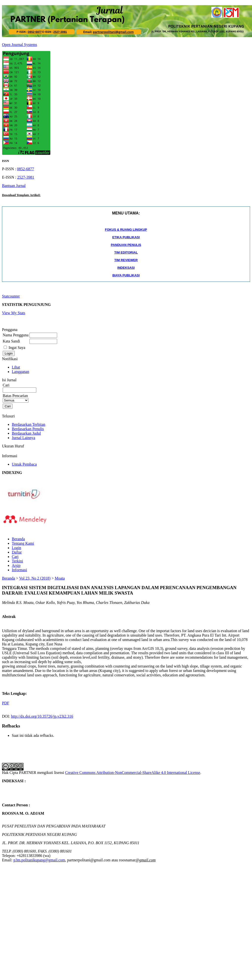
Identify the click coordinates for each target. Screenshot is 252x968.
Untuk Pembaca (24, 464)
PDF (5, 703)
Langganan (20, 372)
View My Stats (13, 313)
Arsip (16, 565)
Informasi (19, 570)
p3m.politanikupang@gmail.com (39, 860)
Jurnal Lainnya (23, 438)
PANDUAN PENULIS (126, 245)
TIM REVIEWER (126, 260)
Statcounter (11, 296)
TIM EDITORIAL (126, 252)
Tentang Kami (23, 543)
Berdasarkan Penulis (28, 429)
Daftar (17, 552)
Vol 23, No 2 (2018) (34, 578)
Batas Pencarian (15, 398)
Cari (15, 557)
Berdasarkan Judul (26, 433)
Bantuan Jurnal (13, 186)
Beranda (18, 539)
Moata (60, 578)
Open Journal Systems (19, 45)
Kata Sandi (11, 341)
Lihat (16, 367)
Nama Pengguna (15, 335)
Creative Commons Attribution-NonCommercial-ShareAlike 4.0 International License (132, 772)
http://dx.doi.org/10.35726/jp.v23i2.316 (42, 716)
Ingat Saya (17, 347)
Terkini (17, 561)
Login (16, 548)
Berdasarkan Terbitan (28, 424)
